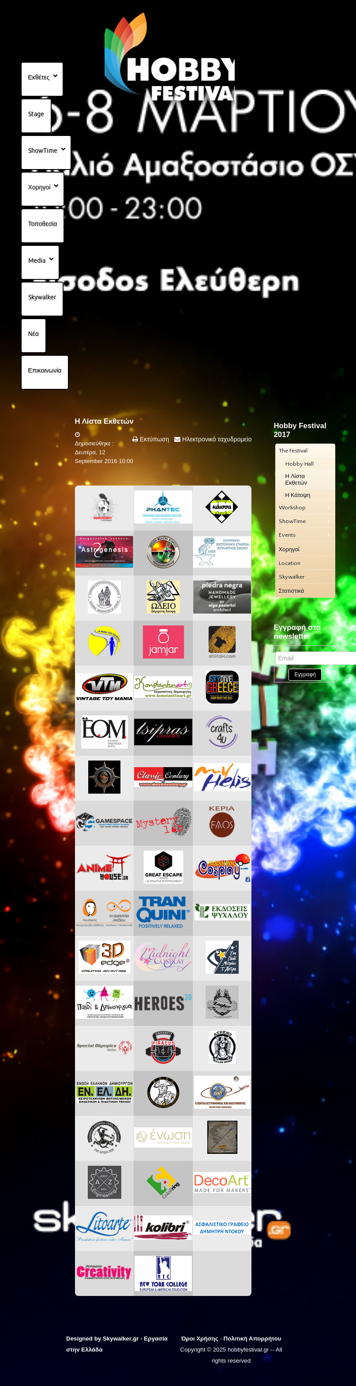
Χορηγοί (39, 187)
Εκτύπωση (153, 439)
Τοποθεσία (42, 223)
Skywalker (42, 297)
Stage (36, 113)
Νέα (33, 333)
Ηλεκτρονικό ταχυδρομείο (215, 439)
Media (36, 260)
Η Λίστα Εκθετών (104, 421)
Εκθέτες (39, 77)
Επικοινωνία (45, 370)
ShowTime (42, 150)
